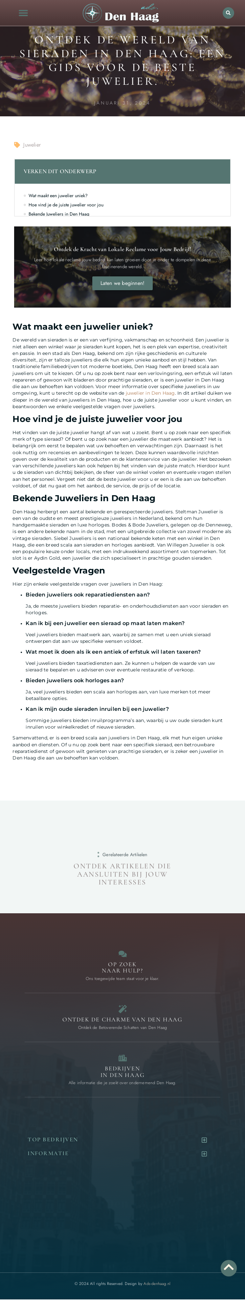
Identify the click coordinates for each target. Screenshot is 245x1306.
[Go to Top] (228, 1267)
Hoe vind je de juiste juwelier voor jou (66, 204)
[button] (23, 13)
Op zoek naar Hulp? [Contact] (122, 967)
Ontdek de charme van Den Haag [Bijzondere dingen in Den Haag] (122, 1019)
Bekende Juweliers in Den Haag (59, 214)
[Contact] (123, 954)
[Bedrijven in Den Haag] (123, 1058)
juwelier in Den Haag (150, 393)
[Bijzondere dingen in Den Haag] (123, 1009)
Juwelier (32, 145)
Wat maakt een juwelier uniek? (58, 195)
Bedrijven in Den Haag (122, 1072)
